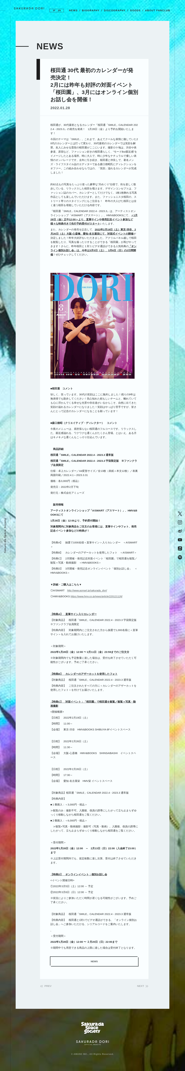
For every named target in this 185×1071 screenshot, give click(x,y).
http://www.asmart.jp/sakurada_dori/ (87, 590)
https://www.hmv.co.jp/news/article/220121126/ (98, 596)
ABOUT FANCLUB (157, 10)
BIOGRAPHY (91, 10)
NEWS (73, 10)
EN (60, 10)
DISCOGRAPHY (115, 10)
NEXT (139, 986)
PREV (49, 986)
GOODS (135, 10)
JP (53, 10)
